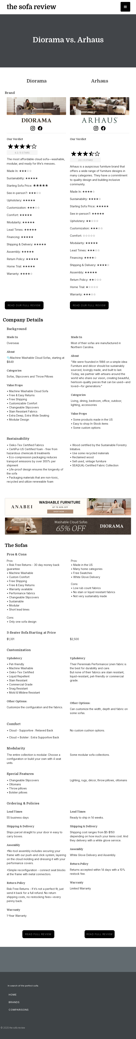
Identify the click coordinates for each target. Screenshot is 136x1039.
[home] (30, 7)
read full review (38, 934)
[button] (125, 7)
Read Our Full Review (24, 305)
